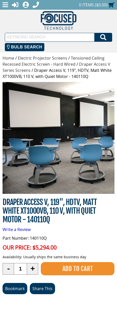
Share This (42, 288)
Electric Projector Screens (42, 58)
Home (8, 58)
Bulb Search (24, 47)
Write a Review (17, 229)
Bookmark (15, 288)
